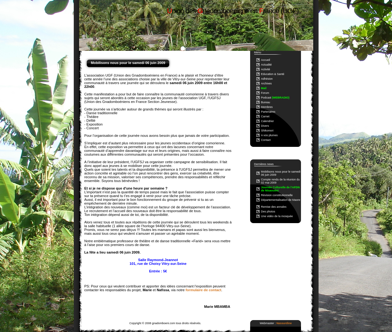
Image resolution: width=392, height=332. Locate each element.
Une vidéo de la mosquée (277, 216)
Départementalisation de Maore (280, 199)
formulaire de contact (203, 290)
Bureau (265, 102)
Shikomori (267, 130)
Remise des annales (274, 206)
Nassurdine (284, 323)
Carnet (265, 116)
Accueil (265, 60)
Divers (265, 125)
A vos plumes (269, 135)
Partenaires (268, 111)
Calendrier (267, 121)
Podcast (275, 97)
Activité (265, 69)
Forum (265, 92)
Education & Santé (272, 74)
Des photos (268, 211)
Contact (266, 140)
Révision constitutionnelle (277, 195)
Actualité (266, 64)
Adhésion (267, 78)
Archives (266, 83)
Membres (267, 107)
